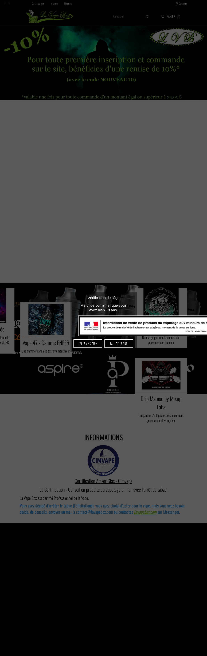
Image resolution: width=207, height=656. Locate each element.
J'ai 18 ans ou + (88, 344)
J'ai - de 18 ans (119, 344)
